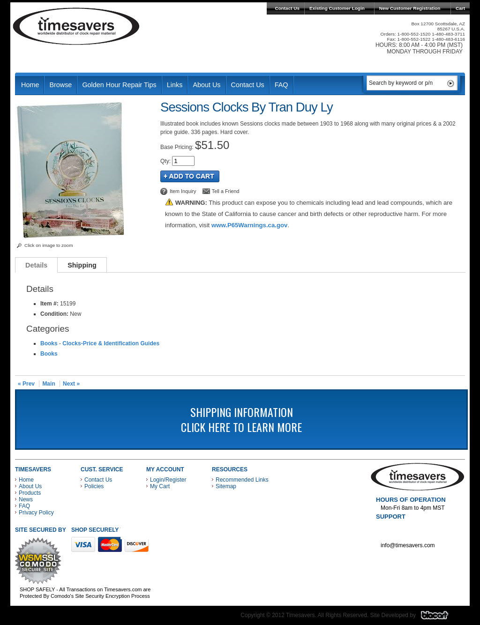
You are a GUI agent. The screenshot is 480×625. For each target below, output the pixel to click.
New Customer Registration (410, 8)
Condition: (54, 314)
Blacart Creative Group (440, 617)
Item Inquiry (183, 191)
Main (48, 383)
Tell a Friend (226, 191)
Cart (460, 8)
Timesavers (76, 26)
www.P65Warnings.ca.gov (249, 225)
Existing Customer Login (337, 8)
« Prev (26, 383)
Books (49, 343)
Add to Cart (189, 176)
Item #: (50, 303)
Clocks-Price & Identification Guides (110, 343)
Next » (71, 383)
